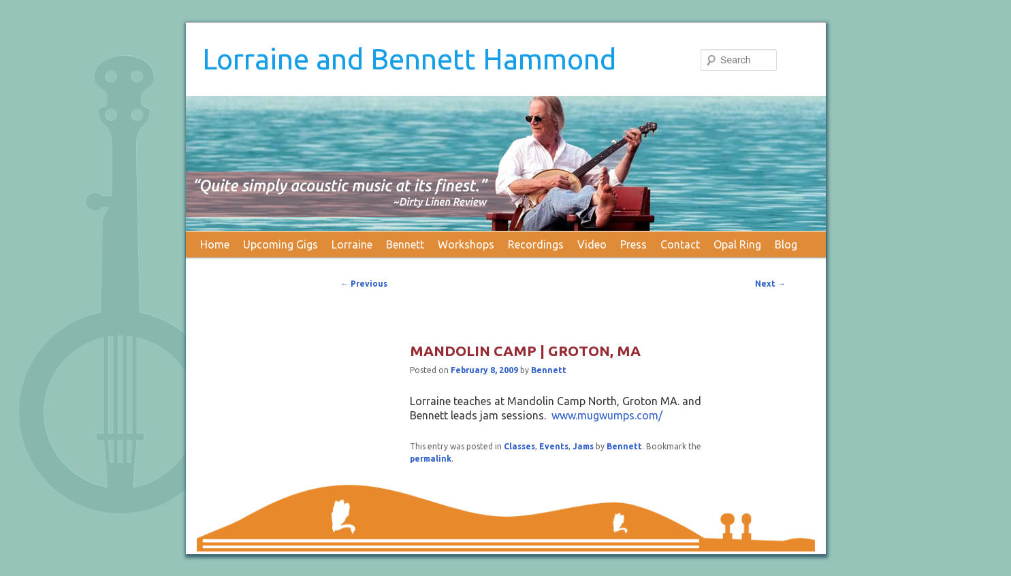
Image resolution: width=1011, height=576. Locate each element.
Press (633, 244)
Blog (786, 244)
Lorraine (352, 244)
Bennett (405, 244)
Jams (583, 446)
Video (592, 244)
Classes (519, 446)
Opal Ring (737, 244)
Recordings (536, 244)
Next (770, 283)
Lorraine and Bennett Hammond (409, 59)
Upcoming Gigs (280, 244)
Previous (363, 283)
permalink (430, 458)
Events (553, 446)
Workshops (466, 244)
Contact (680, 244)
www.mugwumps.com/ (606, 415)
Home (214, 244)
